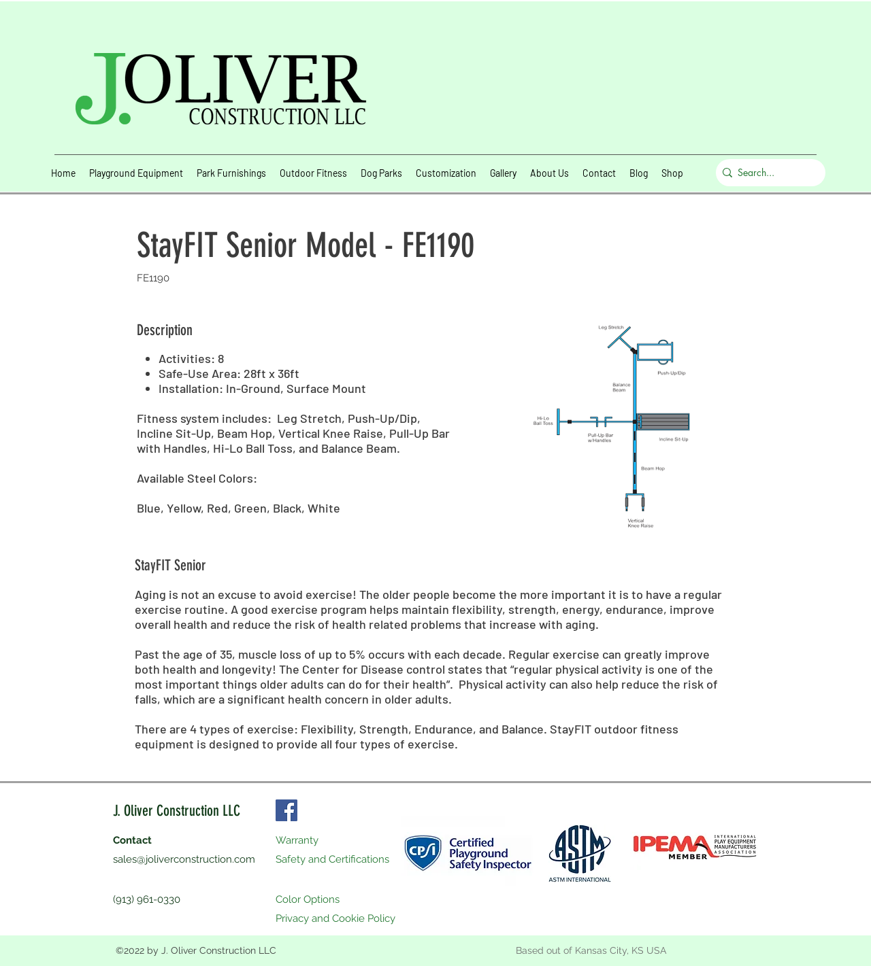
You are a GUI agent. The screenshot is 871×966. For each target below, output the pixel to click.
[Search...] (767, 172)
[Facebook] (286, 810)
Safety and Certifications (332, 859)
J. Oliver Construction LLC (176, 810)
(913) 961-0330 (146, 899)
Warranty (297, 840)
